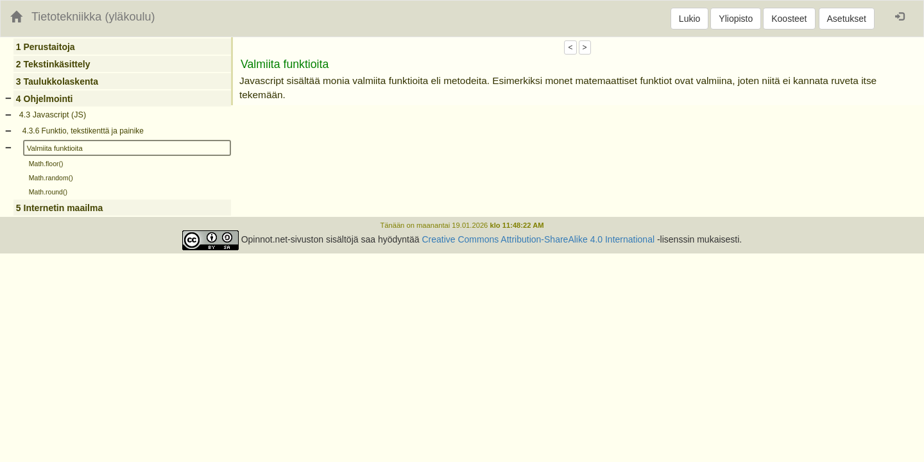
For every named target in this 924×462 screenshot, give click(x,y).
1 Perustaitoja (45, 47)
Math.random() (51, 178)
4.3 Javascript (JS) (52, 114)
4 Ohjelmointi (44, 99)
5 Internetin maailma (59, 208)
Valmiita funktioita (55, 148)
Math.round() (48, 192)
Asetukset (846, 18)
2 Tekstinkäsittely (53, 64)
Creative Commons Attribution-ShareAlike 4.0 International (538, 239)
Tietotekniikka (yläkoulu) (93, 16)
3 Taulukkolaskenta (57, 81)
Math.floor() (46, 163)
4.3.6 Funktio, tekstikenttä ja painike (83, 130)
